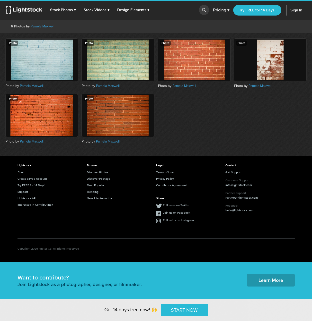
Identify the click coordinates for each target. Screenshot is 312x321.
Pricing (221, 10)
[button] (63, 10)
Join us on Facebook (176, 213)
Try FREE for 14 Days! (257, 10)
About (22, 172)
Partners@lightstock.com (241, 197)
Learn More (271, 280)
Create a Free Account (32, 179)
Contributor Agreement (171, 185)
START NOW (184, 309)
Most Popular (95, 185)
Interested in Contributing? (35, 205)
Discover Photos (97, 172)
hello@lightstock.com (239, 210)
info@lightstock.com (238, 185)
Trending (92, 192)
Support (23, 192)
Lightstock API (27, 198)
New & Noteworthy (99, 198)
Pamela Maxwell (42, 26)
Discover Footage (98, 179)
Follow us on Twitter (176, 205)
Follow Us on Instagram (178, 220)
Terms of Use (165, 172)
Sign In (296, 10)
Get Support (233, 172)
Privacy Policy (165, 179)
